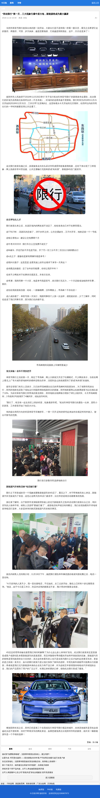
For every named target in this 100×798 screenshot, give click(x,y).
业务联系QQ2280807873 (59, 793)
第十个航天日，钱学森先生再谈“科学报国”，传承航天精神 (25, 765)
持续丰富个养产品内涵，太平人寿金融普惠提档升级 (23, 769)
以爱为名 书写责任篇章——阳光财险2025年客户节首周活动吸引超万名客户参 (33, 758)
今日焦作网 (4, 3)
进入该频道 (50, 778)
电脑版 (58, 789)
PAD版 (50, 789)
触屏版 (41, 789)
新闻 (12, 3)
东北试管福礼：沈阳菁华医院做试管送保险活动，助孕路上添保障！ (29, 761)
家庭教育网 (19, 784)
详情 (19, 3)
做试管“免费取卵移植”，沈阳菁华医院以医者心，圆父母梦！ (26, 754)
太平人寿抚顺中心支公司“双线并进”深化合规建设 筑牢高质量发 (27, 772)
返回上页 (95, 3)
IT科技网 (10, 784)
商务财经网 (30, 784)
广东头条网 (41, 784)
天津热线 (51, 784)
